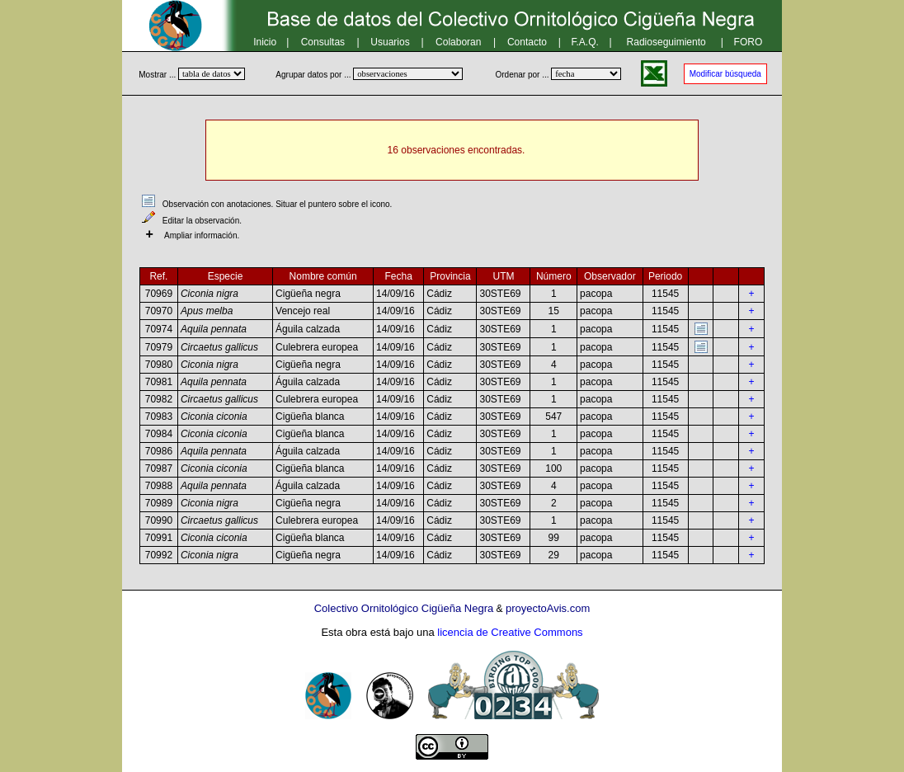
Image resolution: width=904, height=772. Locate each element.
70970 (158, 311)
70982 (158, 399)
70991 (158, 538)
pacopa (596, 293)
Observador (610, 276)
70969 (158, 293)
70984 (158, 434)
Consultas (323, 42)
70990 (158, 520)
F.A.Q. (585, 42)
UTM (503, 276)
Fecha (398, 276)
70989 (158, 503)
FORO (748, 42)
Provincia (450, 276)
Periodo (665, 276)
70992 (158, 555)
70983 (158, 416)
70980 (158, 364)
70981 (158, 382)
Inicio (264, 42)
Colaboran (458, 42)
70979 (158, 347)
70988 (158, 486)
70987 (158, 468)
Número (554, 276)
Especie (225, 276)
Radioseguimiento (666, 42)
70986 (158, 451)
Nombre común (323, 276)
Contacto (527, 42)
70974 (158, 329)
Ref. (158, 276)
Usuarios (389, 42)
